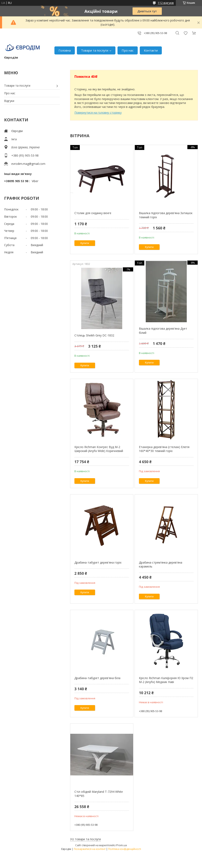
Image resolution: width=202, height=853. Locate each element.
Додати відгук (185, 33)
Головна (65, 50)
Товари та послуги (94, 50)
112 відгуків (166, 3)
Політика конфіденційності (124, 849)
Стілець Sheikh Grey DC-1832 (94, 335)
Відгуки (9, 101)
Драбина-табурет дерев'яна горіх (97, 562)
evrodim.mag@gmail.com (28, 164)
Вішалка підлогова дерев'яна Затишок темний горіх (166, 215)
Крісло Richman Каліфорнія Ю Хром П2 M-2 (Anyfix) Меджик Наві (166, 680)
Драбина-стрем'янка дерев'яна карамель (160, 564)
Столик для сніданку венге (92, 213)
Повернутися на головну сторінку (98, 112)
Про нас (128, 50)
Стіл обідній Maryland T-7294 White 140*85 (98, 794)
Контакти (151, 50)
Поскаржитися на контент (90, 849)
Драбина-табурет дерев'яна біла (97, 678)
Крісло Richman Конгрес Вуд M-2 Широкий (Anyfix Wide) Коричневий (98, 449)
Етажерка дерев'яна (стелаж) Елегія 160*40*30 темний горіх (164, 449)
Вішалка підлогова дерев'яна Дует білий (163, 331)
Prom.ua (121, 845)
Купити (84, 243)
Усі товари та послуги (85, 839)
